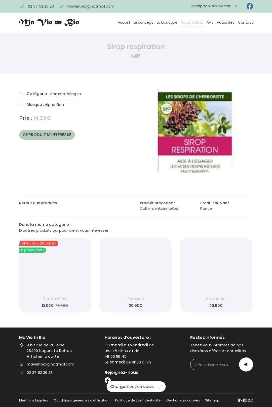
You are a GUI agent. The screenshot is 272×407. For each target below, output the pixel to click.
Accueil (124, 22)
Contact (245, 22)
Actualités (225, 22)
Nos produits (192, 22)
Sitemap (216, 400)
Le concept (143, 22)
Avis (210, 22)
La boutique (167, 22)
